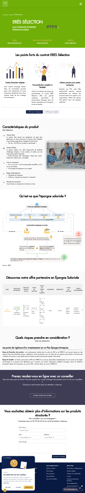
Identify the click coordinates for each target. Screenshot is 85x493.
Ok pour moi (28, 487)
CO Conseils (5, 14)
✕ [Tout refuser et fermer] (4, 490)
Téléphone (46, 434)
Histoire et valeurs (50, 468)
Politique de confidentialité (74, 473)
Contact (69, 476)
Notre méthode (50, 476)
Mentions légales (71, 471)
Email (20, 434)
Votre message (23, 442)
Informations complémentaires (74, 468)
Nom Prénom (22, 427)
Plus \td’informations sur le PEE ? (72, 489)
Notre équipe (49, 471)
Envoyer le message (59, 456)
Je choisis (18, 487)
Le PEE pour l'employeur (34, 112)
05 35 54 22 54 (38, 421)
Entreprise (11, 14)
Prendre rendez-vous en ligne (42, 395)
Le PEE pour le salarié (51, 112)
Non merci (8, 487)
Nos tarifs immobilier (51, 479)
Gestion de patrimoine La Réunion (73, 487)
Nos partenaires (50, 473)
